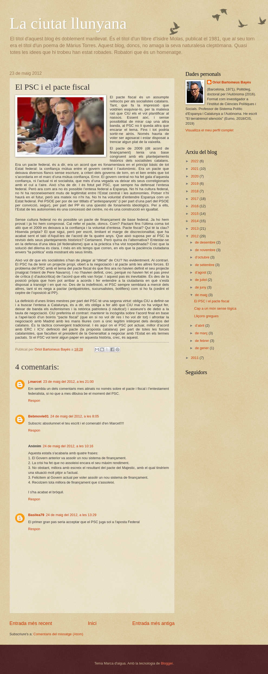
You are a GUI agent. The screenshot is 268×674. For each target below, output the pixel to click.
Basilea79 (36, 515)
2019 (195, 184)
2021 (195, 169)
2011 (195, 358)
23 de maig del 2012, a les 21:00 (68, 382)
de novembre (205, 250)
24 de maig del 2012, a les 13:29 (71, 515)
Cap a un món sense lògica (215, 308)
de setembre (205, 265)
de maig (201, 295)
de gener (202, 348)
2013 (195, 228)
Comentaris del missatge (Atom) (58, 634)
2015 (195, 214)
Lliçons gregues (206, 316)
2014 (195, 221)
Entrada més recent (30, 623)
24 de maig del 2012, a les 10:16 (68, 446)
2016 (195, 206)
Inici (92, 623)
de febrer (202, 341)
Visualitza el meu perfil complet (209, 130)
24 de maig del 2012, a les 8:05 (74, 416)
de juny (201, 287)
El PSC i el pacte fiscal (211, 301)
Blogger (167, 663)
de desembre (205, 242)
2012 (195, 236)
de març (201, 333)
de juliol (201, 280)
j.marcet (34, 382)
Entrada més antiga (153, 623)
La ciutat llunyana (68, 23)
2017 (195, 199)
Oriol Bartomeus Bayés (232, 82)
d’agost (201, 272)
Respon (34, 400)
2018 (195, 191)
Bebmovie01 (38, 416)
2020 (195, 176)
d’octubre (202, 257)
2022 (195, 161)
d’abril (200, 325)
